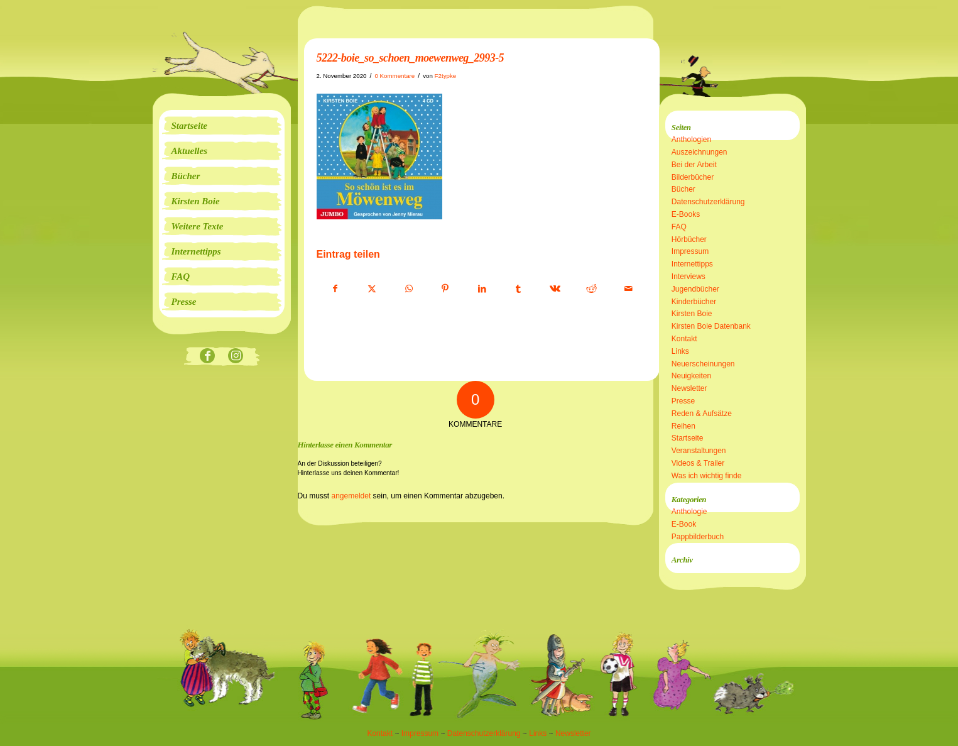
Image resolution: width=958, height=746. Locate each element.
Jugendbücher (695, 289)
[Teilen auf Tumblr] (518, 289)
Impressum (690, 251)
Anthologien (691, 139)
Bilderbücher (693, 177)
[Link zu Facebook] (207, 356)
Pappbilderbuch (698, 536)
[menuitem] (221, 125)
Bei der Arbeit (694, 164)
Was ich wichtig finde (707, 475)
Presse (683, 401)
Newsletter (689, 388)
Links (680, 351)
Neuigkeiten (691, 375)
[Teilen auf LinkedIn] (482, 289)
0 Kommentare (394, 75)
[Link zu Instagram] (236, 356)
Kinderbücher (694, 301)
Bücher (683, 189)
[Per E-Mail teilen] (628, 289)
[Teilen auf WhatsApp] (409, 289)
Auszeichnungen (699, 152)
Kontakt (684, 338)
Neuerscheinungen (703, 363)
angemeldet (351, 495)
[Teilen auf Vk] (555, 289)
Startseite (688, 438)
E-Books (686, 214)
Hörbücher (689, 239)
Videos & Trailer (698, 463)
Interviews (688, 276)
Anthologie (689, 511)
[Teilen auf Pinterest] (445, 289)
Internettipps (692, 264)
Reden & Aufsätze (702, 413)
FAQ (679, 226)
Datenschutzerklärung (708, 201)
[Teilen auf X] (372, 289)
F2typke (446, 75)
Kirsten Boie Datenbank (711, 326)
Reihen (683, 426)
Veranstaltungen (699, 450)
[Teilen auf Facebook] (335, 289)
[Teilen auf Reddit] (591, 289)
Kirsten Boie (692, 313)
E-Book (684, 524)
